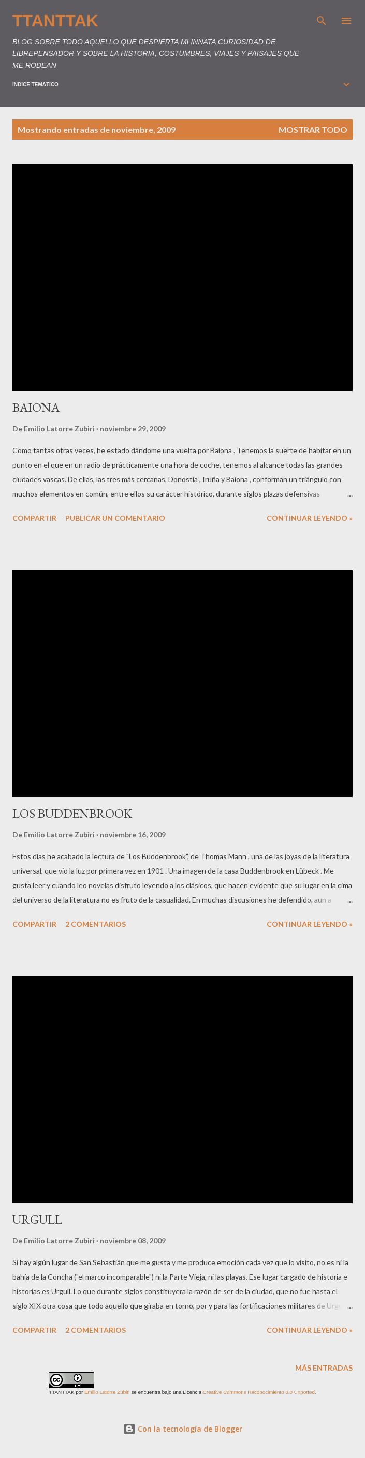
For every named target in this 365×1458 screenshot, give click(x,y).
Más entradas (324, 1367)
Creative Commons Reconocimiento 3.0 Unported (259, 1392)
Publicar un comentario (115, 518)
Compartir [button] (34, 518)
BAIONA (36, 407)
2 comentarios (95, 924)
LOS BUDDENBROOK (72, 813)
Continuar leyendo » (310, 518)
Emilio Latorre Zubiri (107, 1392)
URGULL (37, 1219)
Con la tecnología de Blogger (182, 1429)
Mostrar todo (313, 129)
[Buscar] (321, 18)
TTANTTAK (55, 20)
